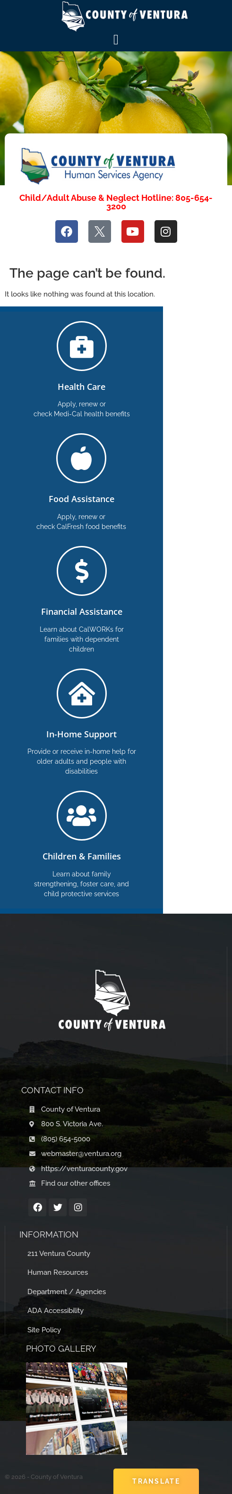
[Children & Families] (82, 816)
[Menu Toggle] (116, 40)
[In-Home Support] (82, 693)
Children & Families (82, 856)
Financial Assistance (81, 611)
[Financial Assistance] (82, 571)
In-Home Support (81, 734)
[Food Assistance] (81, 458)
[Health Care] (82, 346)
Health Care (81, 386)
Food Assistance (81, 498)
